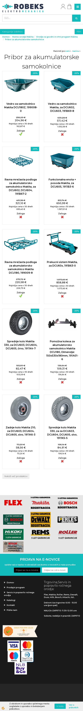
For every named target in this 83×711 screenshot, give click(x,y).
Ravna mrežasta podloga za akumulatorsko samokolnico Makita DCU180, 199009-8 (21, 267)
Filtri (79, 31)
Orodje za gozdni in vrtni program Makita (57, 37)
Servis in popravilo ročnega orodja (19, 593)
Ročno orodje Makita (22, 37)
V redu (60, 706)
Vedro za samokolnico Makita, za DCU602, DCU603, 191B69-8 (62, 107)
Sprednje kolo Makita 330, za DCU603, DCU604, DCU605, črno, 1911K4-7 (20, 345)
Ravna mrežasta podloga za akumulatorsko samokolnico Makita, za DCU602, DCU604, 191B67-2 (21, 186)
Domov (6, 37)
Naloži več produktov (15, 476)
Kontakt (11, 605)
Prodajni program (16, 587)
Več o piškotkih (73, 706)
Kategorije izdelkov (12, 31)
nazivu (76, 51)
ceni (68, 51)
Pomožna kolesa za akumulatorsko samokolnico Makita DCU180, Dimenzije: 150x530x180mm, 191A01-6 (62, 350)
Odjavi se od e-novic (55, 570)
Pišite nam (12, 610)
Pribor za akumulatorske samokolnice (24, 39)
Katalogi (11, 600)
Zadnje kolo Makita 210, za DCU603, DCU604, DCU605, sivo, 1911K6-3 (21, 431)
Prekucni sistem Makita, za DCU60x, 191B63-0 (62, 264)
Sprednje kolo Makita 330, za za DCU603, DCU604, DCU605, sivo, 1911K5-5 (62, 433)
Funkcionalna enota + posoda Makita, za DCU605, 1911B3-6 (62, 183)
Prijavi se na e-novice (27, 570)
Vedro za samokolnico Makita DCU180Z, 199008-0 (20, 107)
